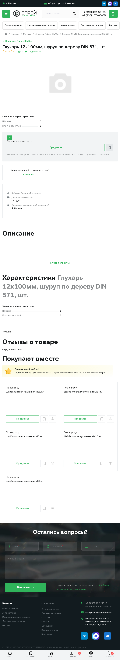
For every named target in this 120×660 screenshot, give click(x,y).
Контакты (47, 634)
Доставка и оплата (51, 613)
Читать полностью (60, 263)
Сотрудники (48, 626)
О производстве (50, 609)
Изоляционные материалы (41, 25)
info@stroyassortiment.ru (98, 613)
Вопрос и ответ (50, 630)
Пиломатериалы (13, 25)
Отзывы (46, 618)
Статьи (45, 622)
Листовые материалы (92, 25)
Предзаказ (56, 148)
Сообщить (29, 175)
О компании (48, 603)
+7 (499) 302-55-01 (97, 603)
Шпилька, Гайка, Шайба (17, 41)
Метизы (113, 25)
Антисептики (68, 25)
